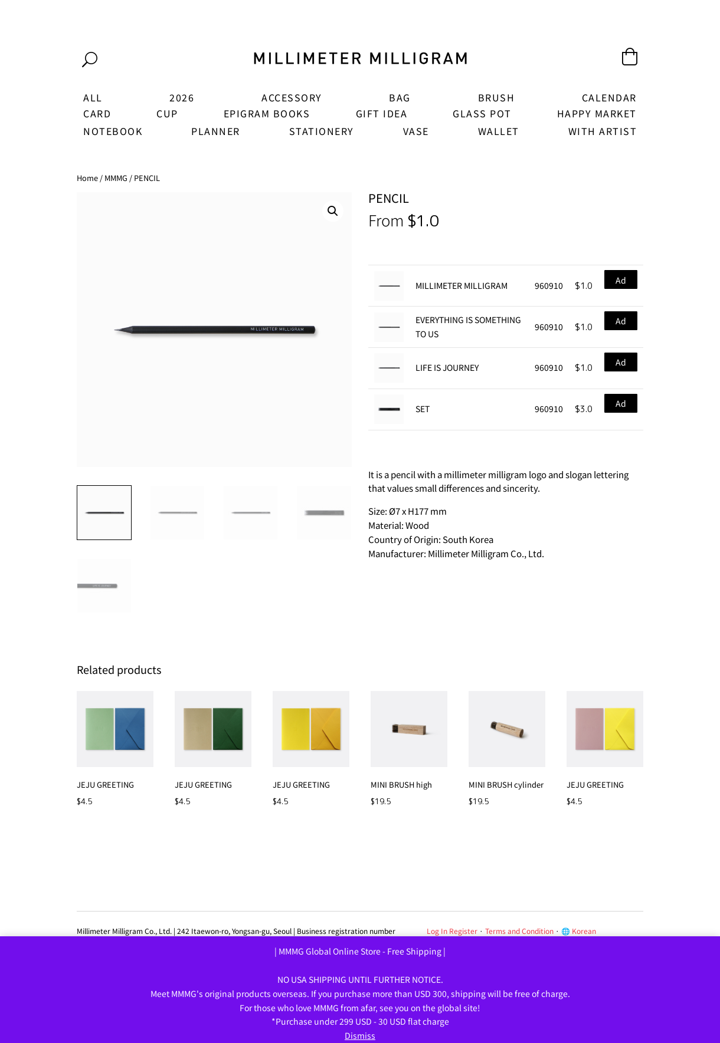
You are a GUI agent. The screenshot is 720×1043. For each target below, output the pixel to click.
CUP (167, 113)
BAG (400, 97)
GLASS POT (482, 113)
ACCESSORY (291, 97)
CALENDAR (609, 97)
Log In (437, 931)
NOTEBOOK (112, 131)
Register (463, 931)
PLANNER (215, 131)
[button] (332, 211)
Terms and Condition (519, 931)
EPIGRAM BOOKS (267, 113)
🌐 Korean (578, 931)
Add (621, 281)
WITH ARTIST (602, 131)
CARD (97, 113)
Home (87, 177)
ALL (93, 97)
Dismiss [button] (360, 1035)
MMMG (115, 177)
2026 (181, 97)
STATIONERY (321, 131)
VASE (416, 131)
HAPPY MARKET (597, 113)
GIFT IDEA (382, 113)
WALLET (498, 131)
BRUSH (496, 97)
